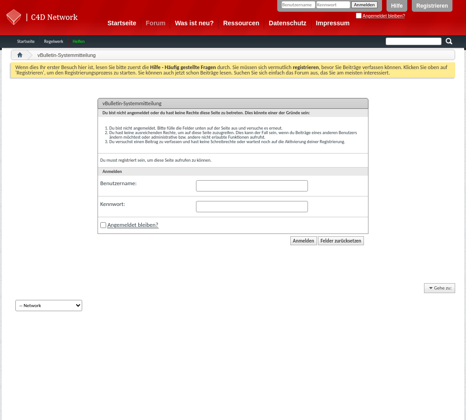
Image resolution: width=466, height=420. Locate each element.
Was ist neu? (194, 23)
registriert (127, 160)
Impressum (333, 23)
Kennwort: (112, 204)
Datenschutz (287, 23)
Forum (156, 23)
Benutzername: (118, 183)
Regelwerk (53, 41)
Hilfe (397, 6)
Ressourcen (241, 23)
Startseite (121, 23)
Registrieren (432, 6)
